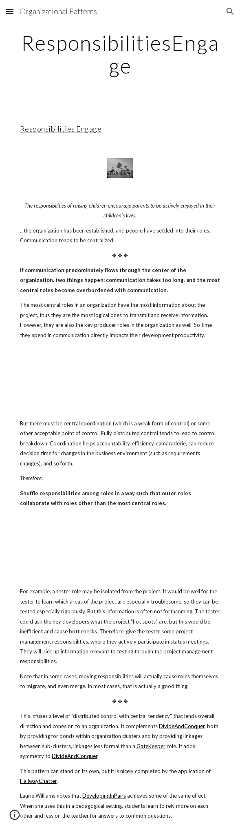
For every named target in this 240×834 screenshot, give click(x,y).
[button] (10, 11)
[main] (120, 54)
